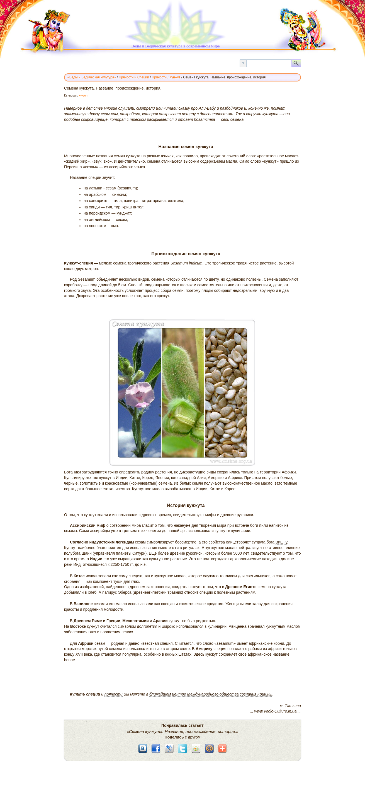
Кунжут (83, 95)
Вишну (281, 542)
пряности (113, 694)
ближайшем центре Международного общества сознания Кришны (210, 694)
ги (177, 547)
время (79, 559)
